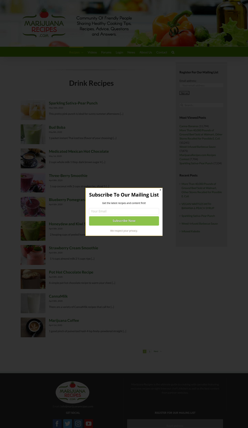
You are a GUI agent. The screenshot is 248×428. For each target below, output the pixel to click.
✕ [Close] (160, 190)
